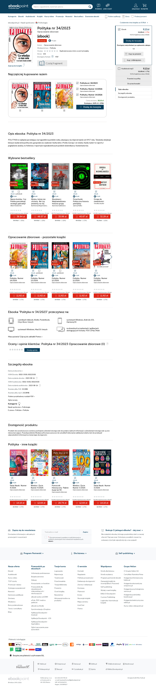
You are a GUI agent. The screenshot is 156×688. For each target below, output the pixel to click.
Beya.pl (59, 669)
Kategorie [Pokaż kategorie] (12, 16)
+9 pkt (53, 41)
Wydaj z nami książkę (108, 590)
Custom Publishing (108, 597)
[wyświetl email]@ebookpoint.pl (70, 680)
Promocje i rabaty (14, 585)
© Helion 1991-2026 (14, 682)
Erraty (80, 595)
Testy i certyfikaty (15, 608)
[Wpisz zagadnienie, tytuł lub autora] (59, 6)
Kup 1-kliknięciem (134, 60)
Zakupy (34, 580)
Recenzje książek (84, 598)
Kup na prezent (135, 54)
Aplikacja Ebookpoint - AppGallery (39, 623)
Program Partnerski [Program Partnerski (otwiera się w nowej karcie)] (32, 553)
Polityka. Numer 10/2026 (100, 279)
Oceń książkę (59, 591)
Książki (40, 16)
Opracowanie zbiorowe (52, 45)
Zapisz (85, 532)
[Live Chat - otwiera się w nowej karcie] (107, 6)
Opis (123, 89)
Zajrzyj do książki (15, 66)
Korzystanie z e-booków (40, 583)
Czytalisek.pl (78, 669)
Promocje (60, 16)
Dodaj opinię (32, 350)
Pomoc (38, 336)
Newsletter (58, 595)
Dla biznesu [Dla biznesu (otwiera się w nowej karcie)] (79, 553)
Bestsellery (78, 16)
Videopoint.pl (45, 669)
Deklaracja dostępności (86, 581)
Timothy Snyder (99, 203)
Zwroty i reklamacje (85, 585)
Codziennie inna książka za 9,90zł (133, 23)
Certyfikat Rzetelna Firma (133, 574)
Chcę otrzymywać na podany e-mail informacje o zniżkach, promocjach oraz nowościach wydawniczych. (64, 539)
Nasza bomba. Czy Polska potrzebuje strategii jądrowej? (18, 201)
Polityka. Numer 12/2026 (58, 279)
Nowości (68, 16)
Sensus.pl (77, 664)
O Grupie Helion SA (131, 571)
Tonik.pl (142, 678)
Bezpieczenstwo (37, 577)
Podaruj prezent (141, 16)
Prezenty (57, 588)
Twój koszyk (59, 578)
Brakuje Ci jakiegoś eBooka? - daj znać (123, 530)
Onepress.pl (61, 664)
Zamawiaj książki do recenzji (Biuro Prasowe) (110, 582)
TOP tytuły (12, 581)
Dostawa (81, 588)
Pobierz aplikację (114, 16)
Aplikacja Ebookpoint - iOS (41, 618)
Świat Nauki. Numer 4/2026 (18, 487)
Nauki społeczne (14, 407)
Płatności (81, 591)
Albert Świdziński (16, 206)
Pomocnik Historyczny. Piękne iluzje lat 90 (60, 488)
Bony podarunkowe (15, 605)
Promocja (42, 41)
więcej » (50, 541)
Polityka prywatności (85, 578)
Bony (127, 16)
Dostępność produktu (126, 97)
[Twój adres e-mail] (61, 532)
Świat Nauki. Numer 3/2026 (102, 487)
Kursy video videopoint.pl (133, 606)
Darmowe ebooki (92, 16)
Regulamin (81, 574)
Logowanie (58, 571)
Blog (9, 612)
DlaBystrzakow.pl (114, 664)
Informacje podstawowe (40, 573)
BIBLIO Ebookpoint (108, 594)
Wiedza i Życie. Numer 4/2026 (37, 487)
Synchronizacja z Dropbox (40, 609)
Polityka (53, 48)
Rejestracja (58, 574)
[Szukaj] (90, 6)
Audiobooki (30, 16)
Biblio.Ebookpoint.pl (115, 669)
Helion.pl (43, 664)
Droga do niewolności (99, 200)
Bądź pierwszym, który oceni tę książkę (74, 51)
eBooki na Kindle (37, 606)
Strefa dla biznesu (107, 571)
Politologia (26, 407)
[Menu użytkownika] (136, 6)
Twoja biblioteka (60, 585)
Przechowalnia (59, 581)
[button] (111, 178)
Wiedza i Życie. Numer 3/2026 (79, 487)
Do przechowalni (133, 83)
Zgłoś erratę (12, 400)
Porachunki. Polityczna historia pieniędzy (81, 201)
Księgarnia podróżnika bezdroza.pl (132, 596)
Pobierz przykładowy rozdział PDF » (21, 396)
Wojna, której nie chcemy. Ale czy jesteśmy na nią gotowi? (38, 202)
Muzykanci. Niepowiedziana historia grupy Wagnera (59, 202)
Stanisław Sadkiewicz (59, 206)
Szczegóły (125, 93)
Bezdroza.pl (129, 664)
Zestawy (11, 598)
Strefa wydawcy (107, 574)
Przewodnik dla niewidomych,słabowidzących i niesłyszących (37, 590)
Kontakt (81, 571)
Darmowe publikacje (15, 595)
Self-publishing (106, 587)
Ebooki (21, 16)
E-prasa (11, 410)
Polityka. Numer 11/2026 (79, 279)
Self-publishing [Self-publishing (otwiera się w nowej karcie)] (126, 553)
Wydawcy (11, 602)
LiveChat (81, 605)
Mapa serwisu (83, 602)
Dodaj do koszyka (134, 41)
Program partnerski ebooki (111, 578)
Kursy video (49, 16)
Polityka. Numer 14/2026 (91, 94)
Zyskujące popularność (16, 588)
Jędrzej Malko (77, 206)
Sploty (93, 669)
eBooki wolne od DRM (39, 597)
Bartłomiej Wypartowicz (39, 206)
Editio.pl (94, 664)
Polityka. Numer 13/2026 (91, 89)
